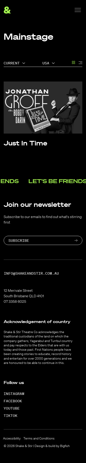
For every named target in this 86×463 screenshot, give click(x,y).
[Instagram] (16, 393)
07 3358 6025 (15, 301)
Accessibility (12, 438)
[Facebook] (15, 401)
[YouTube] (14, 408)
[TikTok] (13, 415)
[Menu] (77, 10)
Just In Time (25, 143)
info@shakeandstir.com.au (31, 273)
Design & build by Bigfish (52, 446)
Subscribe (18, 240)
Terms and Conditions (39, 438)
